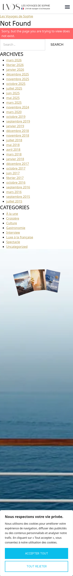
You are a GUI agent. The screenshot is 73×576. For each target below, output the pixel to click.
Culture (11, 223)
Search (57, 44)
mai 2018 (13, 145)
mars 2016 (14, 192)
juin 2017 (13, 173)
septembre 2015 (18, 196)
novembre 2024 (17, 107)
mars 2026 (14, 60)
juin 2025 (13, 93)
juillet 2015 (14, 201)
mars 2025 (14, 102)
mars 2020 (14, 112)
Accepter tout (36, 553)
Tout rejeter (36, 566)
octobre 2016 (16, 182)
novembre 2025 (17, 79)
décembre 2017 (17, 164)
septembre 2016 (18, 187)
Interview (13, 232)
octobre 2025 (16, 84)
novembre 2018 (17, 135)
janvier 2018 (15, 159)
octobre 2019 (16, 116)
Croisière (12, 218)
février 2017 (15, 178)
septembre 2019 (18, 121)
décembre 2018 (17, 131)
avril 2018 (13, 149)
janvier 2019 (15, 126)
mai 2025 (13, 98)
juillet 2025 (14, 88)
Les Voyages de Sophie (16, 16)
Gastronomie (15, 228)
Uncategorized (17, 246)
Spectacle (13, 242)
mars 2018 (14, 154)
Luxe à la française (19, 237)
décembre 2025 (17, 74)
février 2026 (15, 65)
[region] (36, 543)
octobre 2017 (16, 168)
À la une (12, 214)
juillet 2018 (14, 140)
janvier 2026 (15, 69)
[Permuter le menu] (67, 7)
